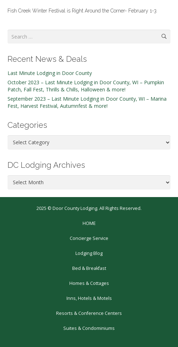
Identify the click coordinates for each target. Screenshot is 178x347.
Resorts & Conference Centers (89, 313)
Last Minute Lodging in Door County (50, 73)
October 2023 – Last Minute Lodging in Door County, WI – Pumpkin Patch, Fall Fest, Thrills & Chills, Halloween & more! (86, 86)
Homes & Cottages (89, 283)
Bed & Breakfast (89, 268)
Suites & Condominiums (89, 328)
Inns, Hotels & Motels (89, 298)
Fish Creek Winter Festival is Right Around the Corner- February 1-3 (82, 11)
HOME (89, 223)
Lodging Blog (89, 253)
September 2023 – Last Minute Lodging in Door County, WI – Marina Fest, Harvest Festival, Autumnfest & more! (87, 102)
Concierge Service (89, 238)
